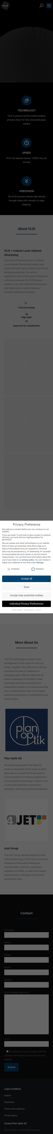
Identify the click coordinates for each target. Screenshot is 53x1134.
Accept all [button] (26, 578)
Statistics (38, 569)
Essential (13, 569)
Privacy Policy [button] (29, 610)
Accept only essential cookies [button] (26, 595)
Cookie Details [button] (17, 610)
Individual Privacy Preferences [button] (26, 603)
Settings (40, 562)
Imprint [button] (38, 610)
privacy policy (28, 560)
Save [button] (26, 587)
